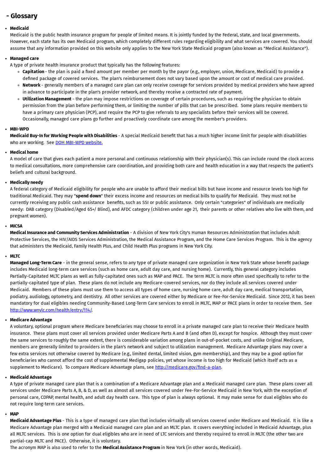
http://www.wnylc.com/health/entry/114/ (51, 310)
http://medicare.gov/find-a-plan (188, 367)
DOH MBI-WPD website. (79, 142)
